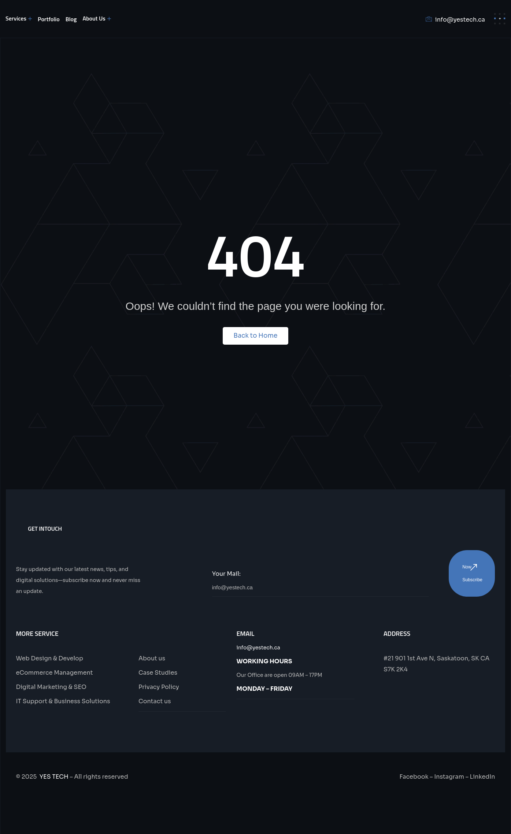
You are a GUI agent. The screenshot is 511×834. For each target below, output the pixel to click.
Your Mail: (226, 574)
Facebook (414, 777)
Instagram (449, 777)
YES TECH (54, 777)
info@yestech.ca (258, 648)
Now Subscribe (468, 569)
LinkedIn (482, 777)
